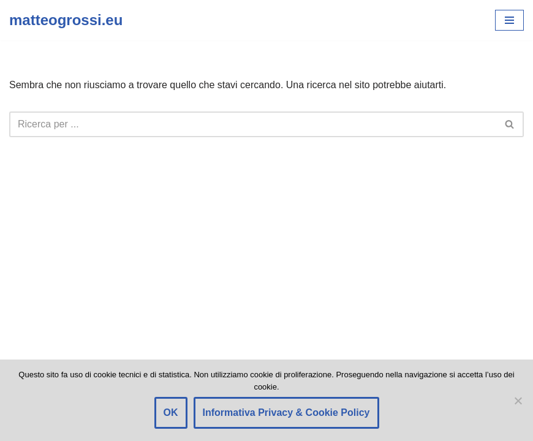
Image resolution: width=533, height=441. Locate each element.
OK (171, 412)
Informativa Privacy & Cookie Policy (286, 412)
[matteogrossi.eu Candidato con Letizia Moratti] (66, 20)
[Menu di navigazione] (509, 20)
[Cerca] (252, 124)
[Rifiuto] (518, 400)
